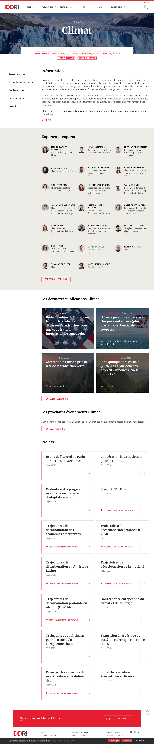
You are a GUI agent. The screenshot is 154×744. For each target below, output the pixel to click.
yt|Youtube (131, 732)
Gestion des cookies (115, 735)
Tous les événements (55, 429)
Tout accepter (114, 741)
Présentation (17, 74)
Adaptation (72, 53)
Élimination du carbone (88, 58)
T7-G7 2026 (84, 7)
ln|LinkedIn (138, 732)
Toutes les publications (56, 399)
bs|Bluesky (135, 732)
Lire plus (48, 119)
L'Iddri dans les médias (47, 735)
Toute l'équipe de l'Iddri (56, 279)
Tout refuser (127, 741)
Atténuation (86, 53)
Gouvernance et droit (66, 58)
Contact (42, 732)
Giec (116, 53)
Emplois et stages (79, 735)
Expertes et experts (21, 82)
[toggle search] (146, 7)
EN (148, 3)
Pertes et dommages (103, 53)
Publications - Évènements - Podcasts (58, 7)
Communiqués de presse (81, 732)
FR (145, 3)
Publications (16, 90)
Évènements (16, 98)
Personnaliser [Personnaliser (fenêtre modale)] (139, 741)
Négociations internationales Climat (49, 53)
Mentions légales (114, 732)
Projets (13, 106)
